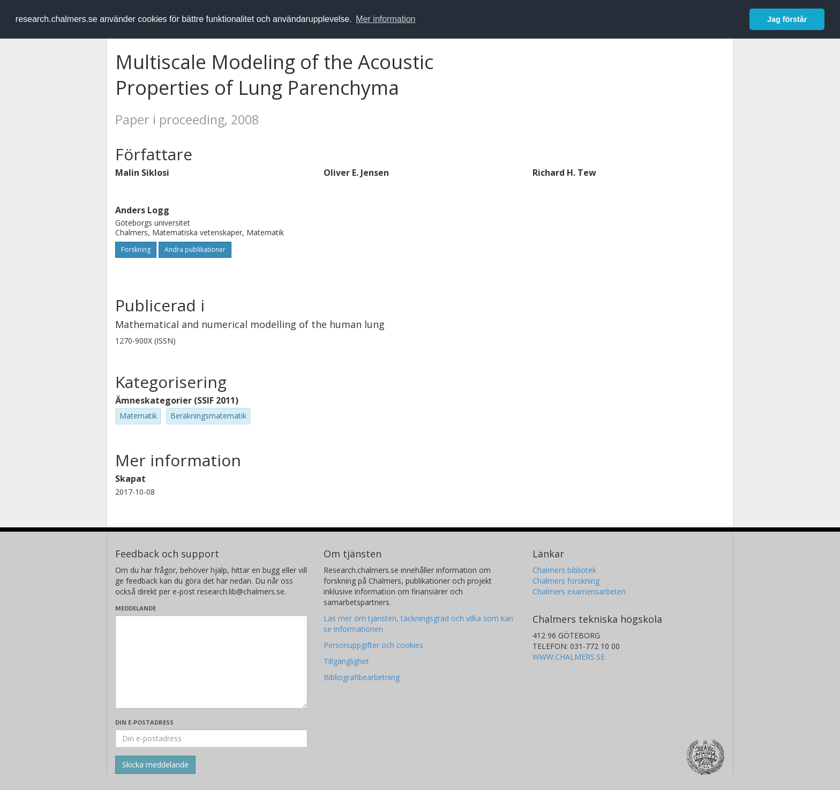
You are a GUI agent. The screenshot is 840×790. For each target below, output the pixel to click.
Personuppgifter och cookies (373, 645)
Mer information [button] (385, 19)
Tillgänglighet (346, 661)
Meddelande (135, 608)
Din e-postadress (144, 722)
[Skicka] (155, 765)
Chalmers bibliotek (564, 570)
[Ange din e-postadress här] (211, 738)
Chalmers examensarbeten (579, 591)
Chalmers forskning (565, 581)
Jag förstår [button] (787, 19)
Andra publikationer (195, 249)
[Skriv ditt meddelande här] (211, 662)
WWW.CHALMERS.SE (568, 657)
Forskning (136, 249)
